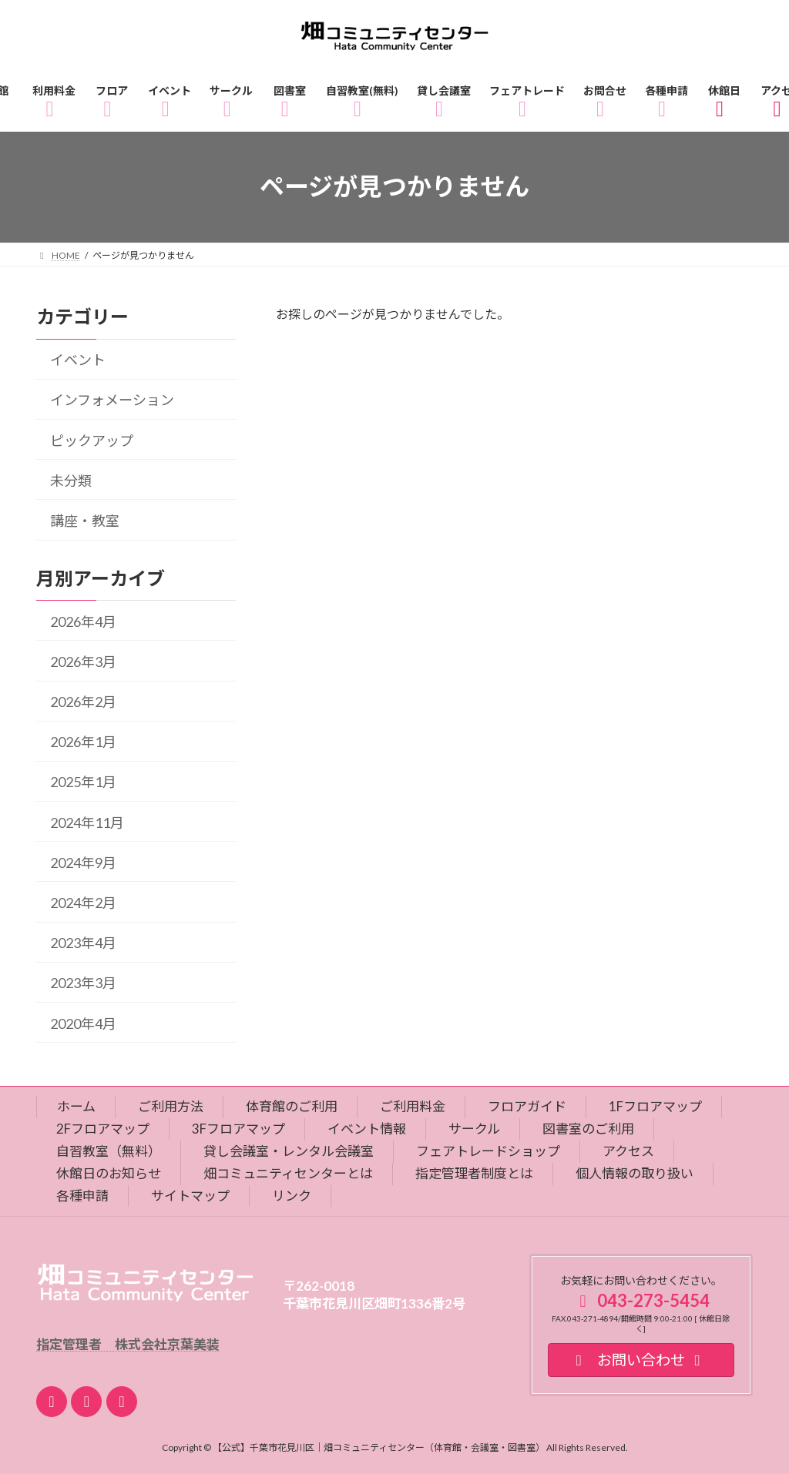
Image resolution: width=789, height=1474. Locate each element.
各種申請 (82, 1196)
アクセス (628, 1151)
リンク (291, 1196)
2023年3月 (83, 982)
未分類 (71, 480)
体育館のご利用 (291, 1106)
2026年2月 (83, 701)
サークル (474, 1129)
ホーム (76, 1106)
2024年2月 (83, 902)
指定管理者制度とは (474, 1173)
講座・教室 (84, 520)
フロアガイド (527, 1106)
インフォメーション (112, 399)
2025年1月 (83, 781)
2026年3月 (83, 661)
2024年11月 (87, 821)
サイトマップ (190, 1196)
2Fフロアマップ (102, 1129)
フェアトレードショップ (488, 1151)
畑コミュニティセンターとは (288, 1173)
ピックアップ (91, 439)
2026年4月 (83, 620)
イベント (78, 359)
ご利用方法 (170, 1106)
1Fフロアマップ (655, 1106)
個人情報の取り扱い (634, 1173)
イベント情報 (366, 1129)
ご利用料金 (412, 1106)
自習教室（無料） (108, 1151)
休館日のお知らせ (108, 1173)
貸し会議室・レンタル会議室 (288, 1151)
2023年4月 (83, 942)
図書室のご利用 (588, 1129)
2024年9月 (83, 862)
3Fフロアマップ (238, 1129)
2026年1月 (83, 741)
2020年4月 (83, 1022)
